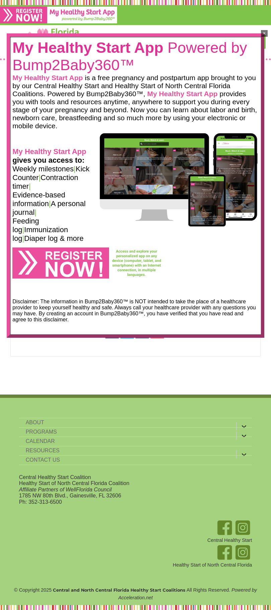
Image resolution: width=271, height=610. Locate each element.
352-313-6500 (45, 502)
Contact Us (43, 460)
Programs (41, 432)
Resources (43, 450)
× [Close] (264, 33)
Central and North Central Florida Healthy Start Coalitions (119, 590)
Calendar (40, 441)
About (35, 422)
